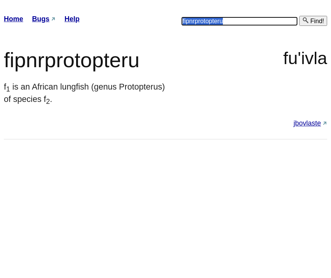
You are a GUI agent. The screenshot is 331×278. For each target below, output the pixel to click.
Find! (313, 20)
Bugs (40, 19)
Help (72, 19)
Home (13, 19)
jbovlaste (307, 123)
